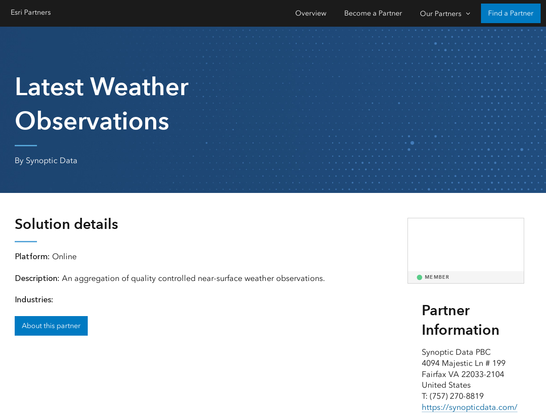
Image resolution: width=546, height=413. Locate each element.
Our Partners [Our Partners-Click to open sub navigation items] (440, 13)
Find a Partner (511, 13)
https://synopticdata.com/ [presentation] (469, 407)
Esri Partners (31, 12)
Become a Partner (373, 13)
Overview (310, 13)
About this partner (51, 325)
